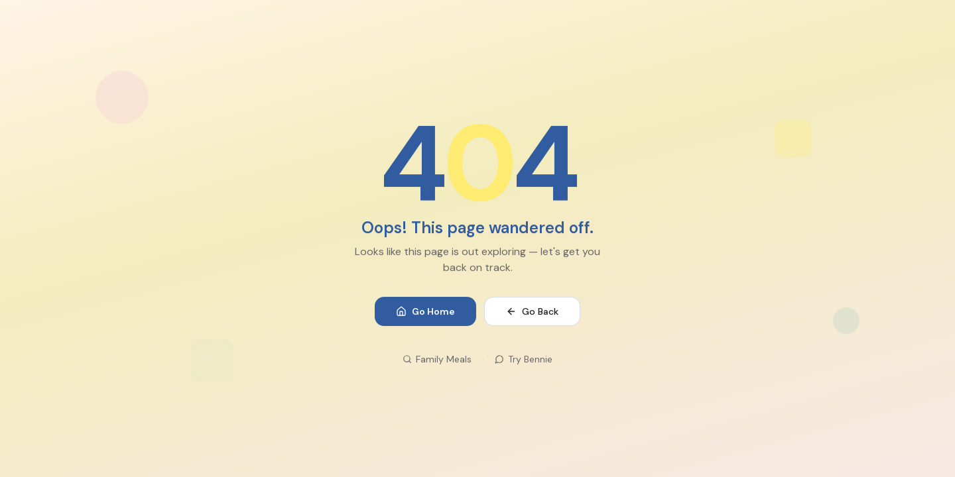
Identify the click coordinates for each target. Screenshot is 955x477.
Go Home (425, 312)
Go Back (532, 312)
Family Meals (437, 360)
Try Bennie (523, 360)
